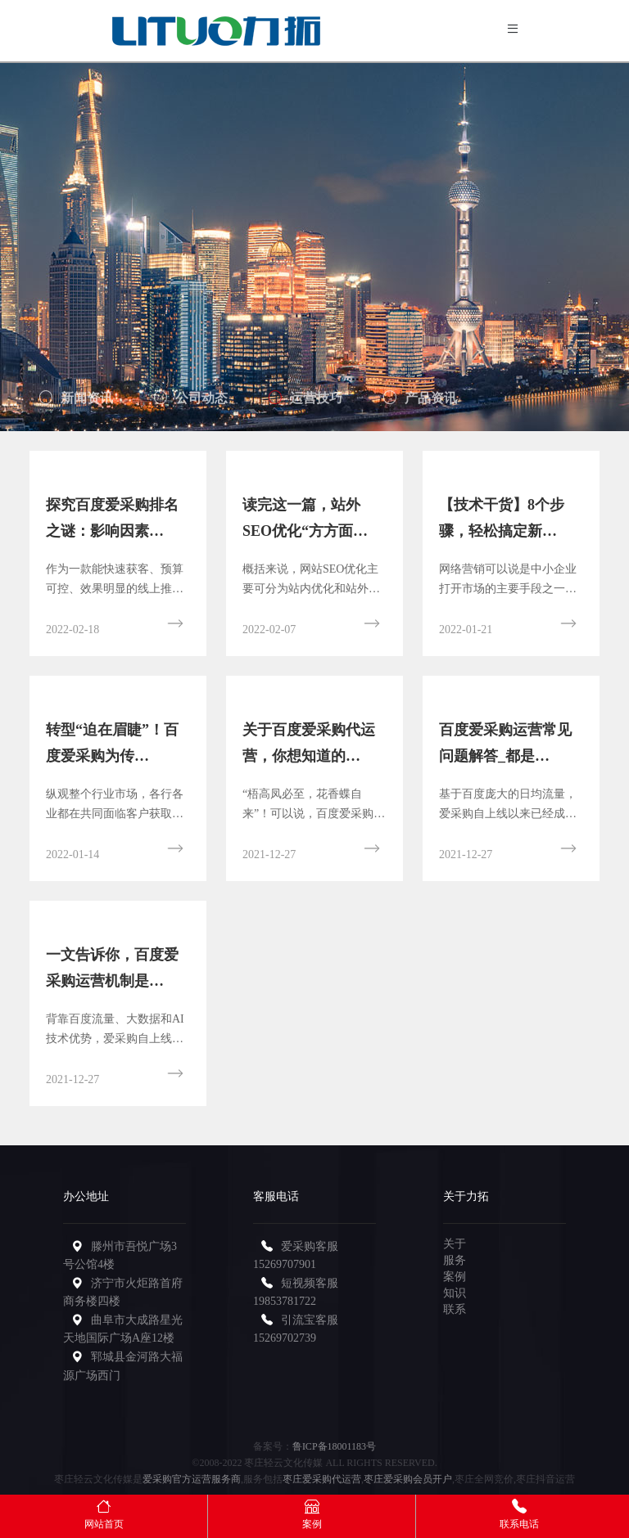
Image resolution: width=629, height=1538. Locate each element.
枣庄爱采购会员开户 (408, 1479)
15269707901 (284, 1264)
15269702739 (284, 1338)
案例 (454, 1276)
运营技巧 (305, 402)
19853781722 (284, 1301)
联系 (454, 1309)
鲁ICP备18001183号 (334, 1446)
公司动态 (191, 402)
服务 (454, 1260)
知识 (454, 1293)
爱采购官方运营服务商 (192, 1479)
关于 (454, 1244)
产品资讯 (420, 402)
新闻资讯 (76, 402)
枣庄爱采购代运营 (322, 1479)
